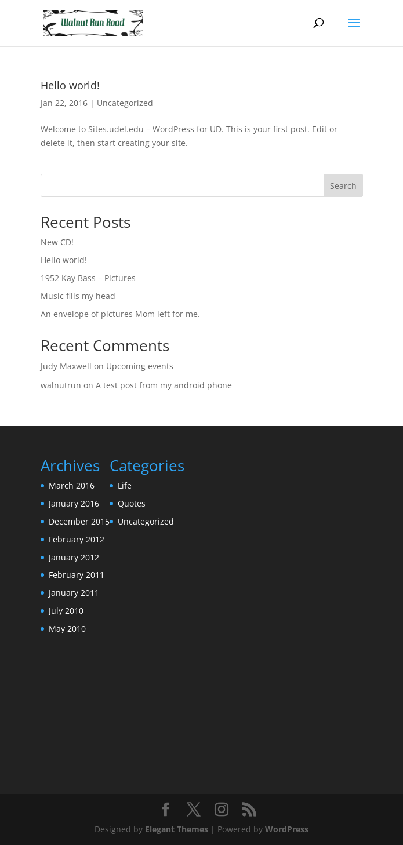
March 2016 (72, 485)
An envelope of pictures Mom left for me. (120, 313)
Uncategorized (125, 102)
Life (125, 485)
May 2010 (67, 628)
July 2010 (66, 610)
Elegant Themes (176, 829)
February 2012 (76, 539)
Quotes (132, 503)
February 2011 (76, 574)
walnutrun (61, 385)
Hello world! (70, 85)
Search (343, 185)
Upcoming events (139, 365)
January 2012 (74, 557)
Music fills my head (78, 295)
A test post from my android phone (164, 385)
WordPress (286, 829)
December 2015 (79, 521)
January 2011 (74, 592)
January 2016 (74, 503)
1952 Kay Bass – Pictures (88, 277)
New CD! (57, 241)
